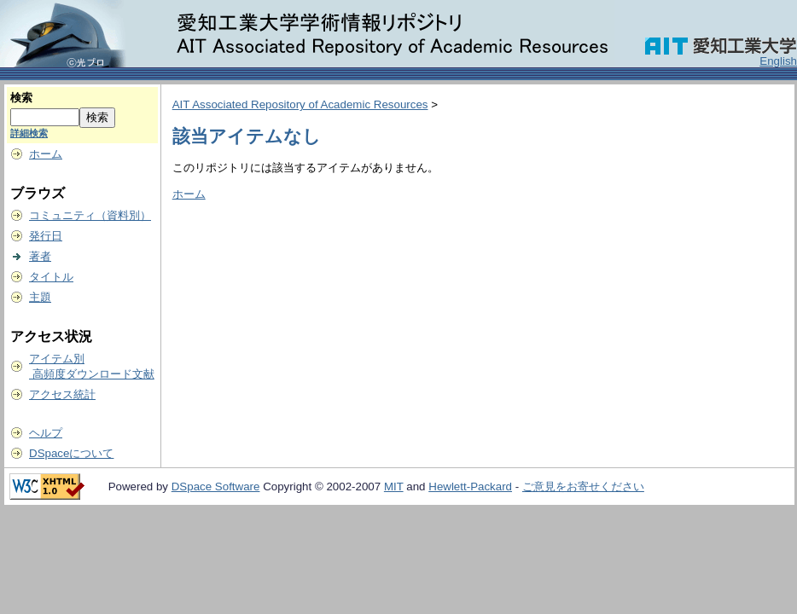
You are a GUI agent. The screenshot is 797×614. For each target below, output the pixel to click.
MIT (394, 486)
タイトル (51, 276)
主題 (40, 297)
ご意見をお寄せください (583, 486)
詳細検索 (29, 133)
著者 (40, 256)
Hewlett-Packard (470, 486)
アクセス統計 (62, 394)
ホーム (45, 154)
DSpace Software (216, 486)
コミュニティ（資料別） (90, 215)
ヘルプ (45, 432)
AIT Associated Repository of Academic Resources (300, 104)
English (778, 61)
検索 (21, 97)
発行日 (45, 235)
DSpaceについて (71, 453)
